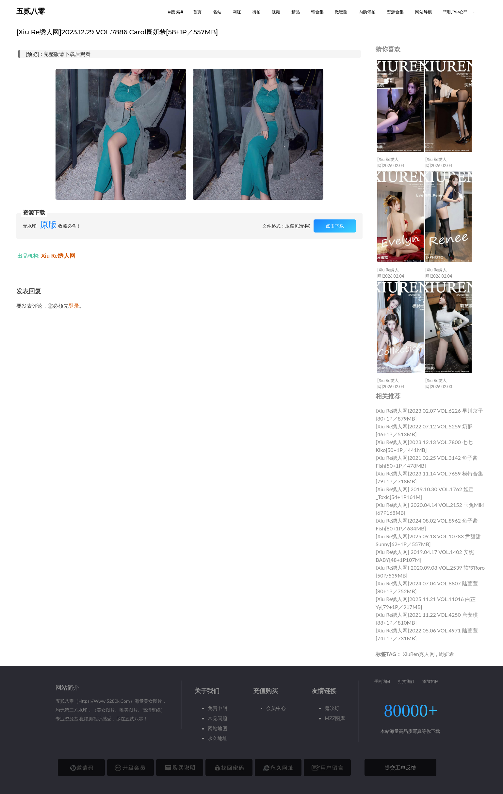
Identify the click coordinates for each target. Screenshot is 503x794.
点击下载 (335, 226)
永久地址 (217, 738)
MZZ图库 (335, 718)
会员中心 (276, 708)
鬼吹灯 (332, 708)
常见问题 (217, 718)
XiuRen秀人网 (419, 654)
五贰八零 (30, 11)
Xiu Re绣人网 (58, 255)
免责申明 (217, 708)
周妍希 (446, 654)
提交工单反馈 (400, 767)
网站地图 (217, 728)
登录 (74, 305)
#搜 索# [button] (176, 11)
